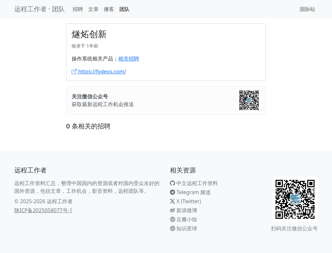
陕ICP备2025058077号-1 (43, 210)
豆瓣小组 (183, 219)
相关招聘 (128, 58)
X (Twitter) (185, 201)
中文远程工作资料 (194, 183)
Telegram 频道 (190, 192)
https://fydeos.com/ (99, 71)
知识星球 (183, 228)
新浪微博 (183, 210)
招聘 (78, 9)
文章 (93, 9)
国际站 (307, 9)
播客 (109, 9)
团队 (124, 9)
